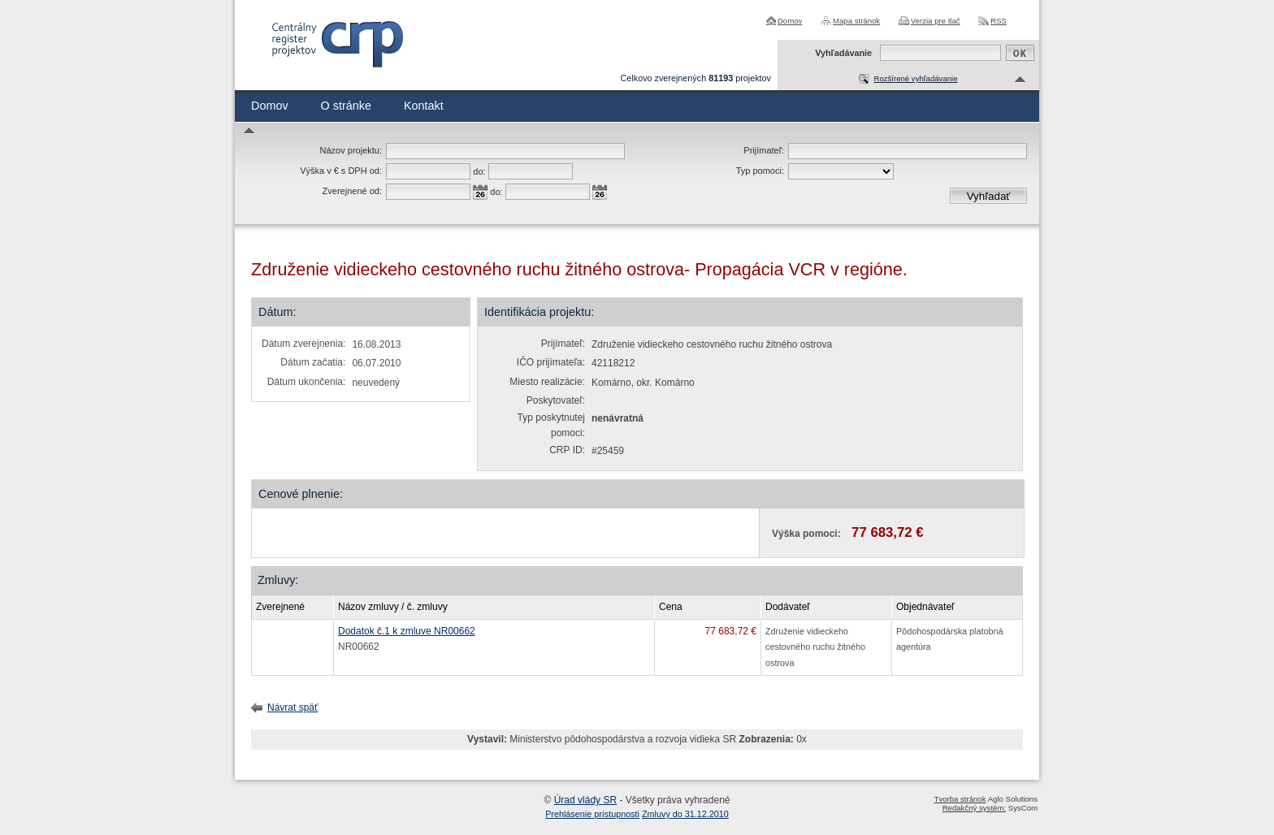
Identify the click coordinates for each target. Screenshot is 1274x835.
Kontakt (424, 105)
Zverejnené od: (352, 191)
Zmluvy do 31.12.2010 (685, 814)
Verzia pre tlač (935, 20)
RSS (998, 20)
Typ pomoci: (760, 170)
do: (479, 171)
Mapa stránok (856, 20)
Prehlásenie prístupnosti (592, 814)
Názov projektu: (351, 150)
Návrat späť (292, 707)
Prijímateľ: (763, 150)
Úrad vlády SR (585, 800)
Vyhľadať (989, 196)
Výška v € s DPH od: (341, 170)
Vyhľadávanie (843, 53)
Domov (790, 20)
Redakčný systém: (974, 807)
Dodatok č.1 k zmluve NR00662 (406, 631)
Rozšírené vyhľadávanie (915, 78)
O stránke (346, 105)
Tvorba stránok (960, 798)
